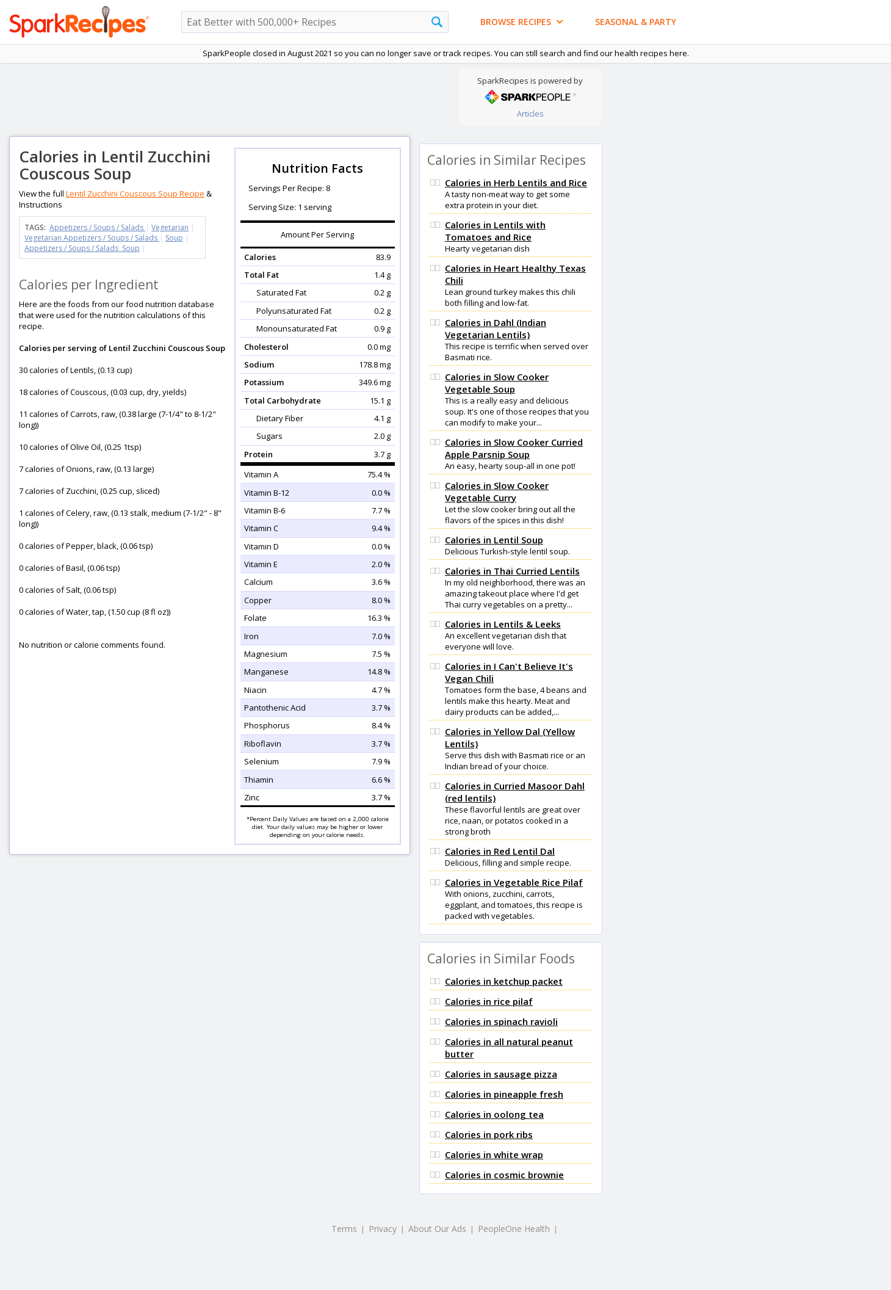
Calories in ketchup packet (504, 981)
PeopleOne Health (514, 1228)
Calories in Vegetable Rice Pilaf (514, 882)
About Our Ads (437, 1228)
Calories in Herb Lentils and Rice (516, 182)
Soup (174, 238)
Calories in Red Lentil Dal (500, 851)
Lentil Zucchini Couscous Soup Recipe (135, 193)
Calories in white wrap (494, 1154)
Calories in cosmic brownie (504, 1175)
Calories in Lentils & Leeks (503, 624)
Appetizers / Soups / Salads (97, 227)
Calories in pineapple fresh (504, 1094)
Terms (344, 1228)
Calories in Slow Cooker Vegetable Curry (497, 491)
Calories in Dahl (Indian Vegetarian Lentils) (495, 328)
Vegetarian (170, 227)
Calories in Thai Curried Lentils (512, 571)
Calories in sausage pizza (501, 1074)
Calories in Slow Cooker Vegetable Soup (497, 383)
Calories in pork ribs (489, 1134)
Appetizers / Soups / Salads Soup (82, 248)
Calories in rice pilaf (489, 1001)
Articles (530, 113)
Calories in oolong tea (494, 1114)
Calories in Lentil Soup (494, 540)
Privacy (383, 1228)
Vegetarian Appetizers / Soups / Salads (91, 238)
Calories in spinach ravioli (501, 1021)
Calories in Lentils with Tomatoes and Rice (495, 231)
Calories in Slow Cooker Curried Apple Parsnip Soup (514, 448)
